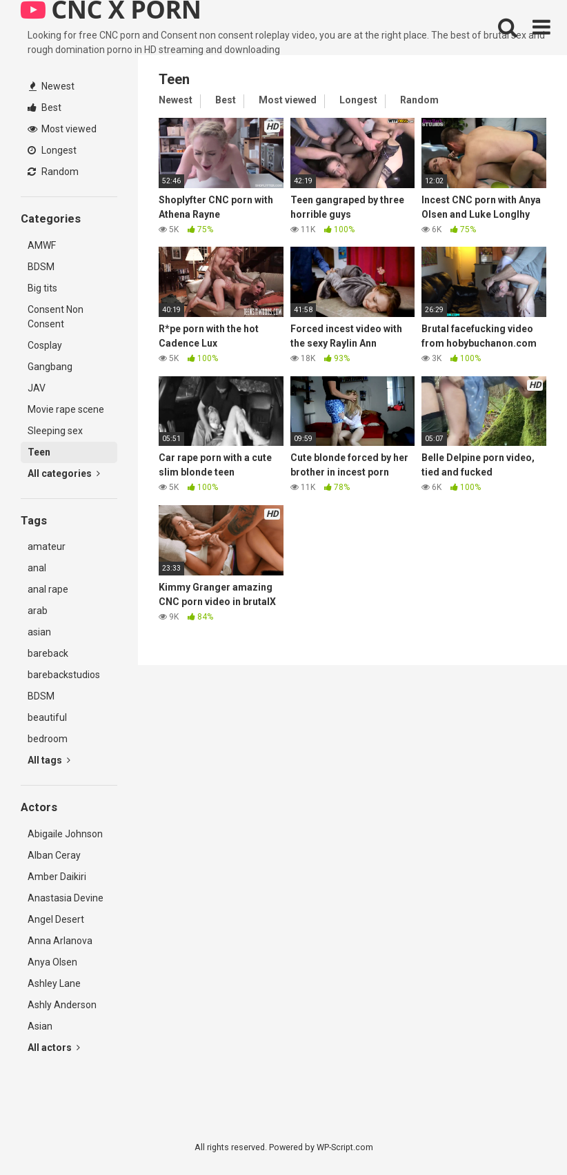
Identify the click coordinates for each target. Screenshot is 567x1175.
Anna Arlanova (60, 940)
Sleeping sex (55, 430)
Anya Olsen (52, 962)
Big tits (42, 288)
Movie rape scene (66, 409)
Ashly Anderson (62, 1004)
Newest (51, 86)
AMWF (42, 245)
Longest (52, 150)
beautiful (47, 717)
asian (39, 631)
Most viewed (62, 128)
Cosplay (45, 345)
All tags (49, 760)
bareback (48, 653)
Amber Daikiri (57, 876)
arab (38, 610)
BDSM (41, 266)
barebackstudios (64, 674)
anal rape (48, 589)
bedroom (48, 738)
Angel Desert (56, 919)
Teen (39, 452)
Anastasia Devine (65, 897)
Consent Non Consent (55, 316)
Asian (40, 1026)
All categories (64, 473)
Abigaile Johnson (65, 833)
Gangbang (50, 366)
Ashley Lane (54, 983)
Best (44, 107)
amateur (47, 546)
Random (53, 171)
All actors (54, 1047)
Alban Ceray (54, 855)
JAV (37, 388)
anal (37, 567)
